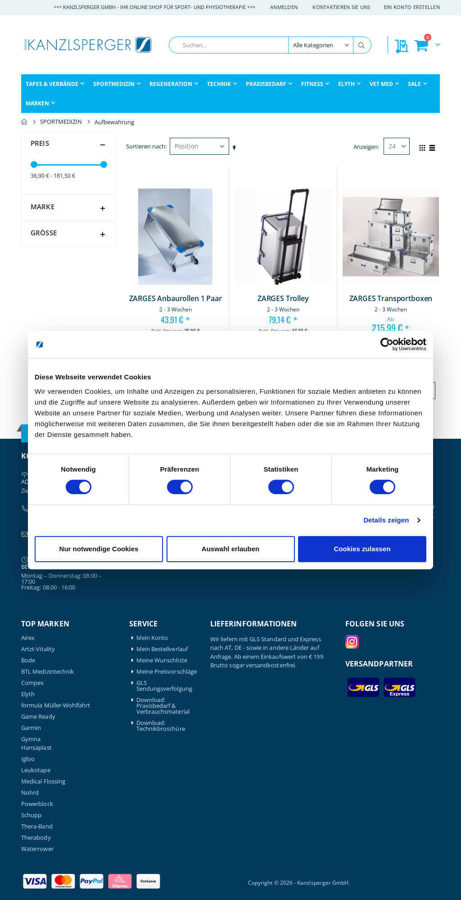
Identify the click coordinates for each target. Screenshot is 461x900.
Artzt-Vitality (38, 649)
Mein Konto (152, 638)
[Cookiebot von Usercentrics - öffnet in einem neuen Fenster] (387, 344)
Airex (28, 638)
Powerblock (37, 804)
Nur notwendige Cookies (99, 549)
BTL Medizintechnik (47, 672)
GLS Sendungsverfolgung (164, 686)
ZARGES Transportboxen (391, 298)
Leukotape (35, 770)
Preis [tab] (70, 145)
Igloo (28, 759)
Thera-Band (37, 826)
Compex (32, 683)
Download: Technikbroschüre (160, 726)
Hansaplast (36, 748)
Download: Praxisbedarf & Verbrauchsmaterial (163, 706)
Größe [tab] (70, 234)
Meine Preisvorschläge (166, 672)
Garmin (31, 728)
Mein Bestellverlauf (162, 649)
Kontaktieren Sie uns (341, 7)
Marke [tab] (70, 208)
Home (24, 122)
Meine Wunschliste (161, 660)
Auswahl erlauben (230, 549)
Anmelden (284, 7)
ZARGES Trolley (283, 298)
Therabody (36, 838)
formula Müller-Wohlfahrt (55, 705)
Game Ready (38, 717)
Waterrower (37, 849)
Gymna (31, 739)
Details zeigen (386, 520)
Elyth (28, 694)
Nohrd (30, 793)
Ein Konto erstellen (412, 7)
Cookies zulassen (362, 549)
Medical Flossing (43, 781)
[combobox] (270, 45)
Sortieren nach (145, 146)
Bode (28, 660)
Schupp (31, 815)
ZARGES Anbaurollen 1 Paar (175, 298)
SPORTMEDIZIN (61, 122)
